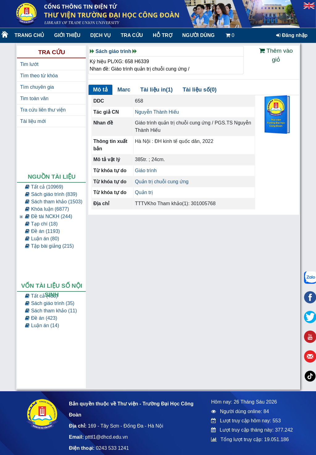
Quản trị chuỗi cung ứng (162, 181)
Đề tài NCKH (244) (48, 216)
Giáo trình (145, 170)
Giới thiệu (67, 35)
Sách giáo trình (113, 51)
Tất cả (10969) (44, 186)
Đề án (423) (41, 318)
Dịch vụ (100, 35)
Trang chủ (29, 35)
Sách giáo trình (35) (49, 303)
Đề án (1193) (42, 231)
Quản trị (143, 192)
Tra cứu (132, 35)
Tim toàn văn (34, 98)
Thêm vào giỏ (276, 55)
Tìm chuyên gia (37, 87)
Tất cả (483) (41, 296)
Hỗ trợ (162, 35)
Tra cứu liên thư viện (43, 109)
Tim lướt (29, 64)
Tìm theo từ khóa (39, 75)
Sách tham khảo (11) (51, 310)
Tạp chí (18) (41, 223)
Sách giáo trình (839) (51, 194)
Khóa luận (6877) (47, 209)
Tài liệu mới (33, 121)
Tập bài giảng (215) (49, 246)
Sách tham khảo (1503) (53, 201)
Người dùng (198, 35)
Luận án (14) (42, 325)
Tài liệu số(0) (200, 90)
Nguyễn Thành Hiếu (157, 112)
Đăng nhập (291, 35)
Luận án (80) (42, 238)
